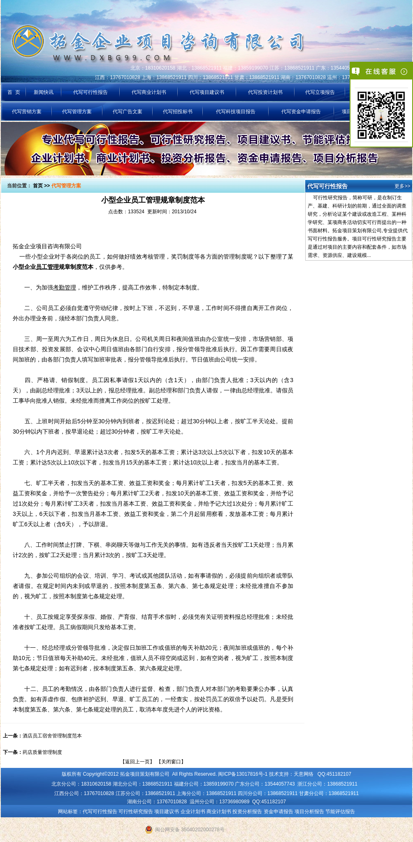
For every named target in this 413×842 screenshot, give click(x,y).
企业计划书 (193, 811)
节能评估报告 (340, 811)
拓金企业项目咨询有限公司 (47, 246)
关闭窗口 (171, 762)
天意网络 (303, 774)
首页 (38, 186)
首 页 (13, 92)
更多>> (402, 186)
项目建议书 (166, 811)
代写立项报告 (320, 92)
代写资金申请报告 (301, 111)
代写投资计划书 (265, 92)
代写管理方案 (77, 111)
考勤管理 (64, 287)
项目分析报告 (309, 811)
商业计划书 (218, 811)
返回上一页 (137, 762)
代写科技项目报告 (235, 111)
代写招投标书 (178, 111)
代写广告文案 (127, 111)
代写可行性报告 (90, 92)
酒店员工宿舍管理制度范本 (52, 736)
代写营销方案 (27, 111)
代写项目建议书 (207, 92)
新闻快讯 (43, 92)
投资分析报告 (247, 811)
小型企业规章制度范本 (53, 267)
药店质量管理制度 (42, 752)
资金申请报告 (278, 811)
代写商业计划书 (149, 92)
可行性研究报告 (135, 811)
